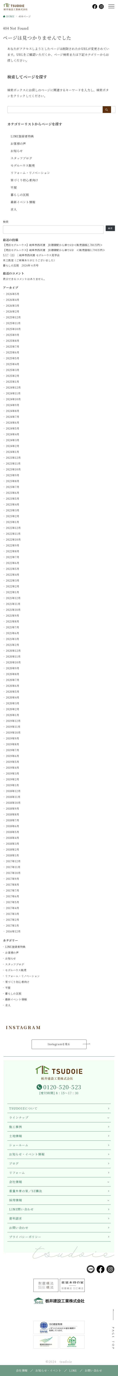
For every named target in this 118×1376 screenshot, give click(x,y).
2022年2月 (12, 586)
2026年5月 (12, 294)
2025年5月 (12, 358)
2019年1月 (12, 785)
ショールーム (19, 1145)
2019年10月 (13, 732)
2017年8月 (12, 884)
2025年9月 (12, 335)
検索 (6, 222)
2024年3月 (12, 440)
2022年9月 (12, 545)
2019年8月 (12, 744)
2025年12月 (13, 317)
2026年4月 (12, 300)
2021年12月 (13, 598)
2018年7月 (12, 820)
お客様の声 (18, 143)
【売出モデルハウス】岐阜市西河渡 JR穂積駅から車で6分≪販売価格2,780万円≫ (52, 245)
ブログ (14, 1163)
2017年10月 (13, 873)
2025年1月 (12, 381)
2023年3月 (12, 510)
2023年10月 (13, 469)
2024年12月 (13, 387)
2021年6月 (12, 633)
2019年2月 (12, 779)
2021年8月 (12, 621)
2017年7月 (12, 890)
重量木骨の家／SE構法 (25, 1191)
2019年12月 (13, 721)
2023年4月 (12, 504)
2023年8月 (12, 481)
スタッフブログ (21, 158)
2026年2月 (12, 311)
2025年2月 (12, 376)
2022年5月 (12, 569)
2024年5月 (12, 428)
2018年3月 (12, 843)
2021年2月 (12, 645)
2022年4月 (12, 574)
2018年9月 (12, 808)
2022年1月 (12, 592)
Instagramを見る (59, 1044)
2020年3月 (12, 703)
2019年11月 (13, 726)
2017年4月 (12, 908)
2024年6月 (12, 422)
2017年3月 (12, 914)
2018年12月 (13, 791)
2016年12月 (13, 931)
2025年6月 (12, 352)
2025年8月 (12, 340)
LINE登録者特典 (22, 136)
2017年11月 (13, 867)
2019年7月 (12, 750)
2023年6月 (12, 493)
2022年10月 (13, 539)
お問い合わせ (19, 1228)
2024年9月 (12, 405)
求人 (14, 209)
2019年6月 (12, 756)
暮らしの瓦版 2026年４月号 (21, 265)
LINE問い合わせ (21, 1209)
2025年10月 (13, 329)
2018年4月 (12, 838)
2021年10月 (13, 610)
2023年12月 (13, 457)
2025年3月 (12, 370)
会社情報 (15, 1182)
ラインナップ (19, 1117)
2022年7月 (12, 557)
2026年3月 (12, 305)
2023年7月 (12, 487)
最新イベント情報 (23, 202)
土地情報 (15, 1136)
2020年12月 (13, 650)
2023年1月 (12, 522)
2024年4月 (12, 434)
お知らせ (17, 151)
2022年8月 (12, 551)
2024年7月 (12, 417)
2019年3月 (12, 773)
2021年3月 (12, 639)
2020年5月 (12, 691)
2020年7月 (12, 680)
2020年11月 (13, 656)
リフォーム (17, 1173)
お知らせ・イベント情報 (27, 1154)
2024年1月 (12, 452)
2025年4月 (12, 364)
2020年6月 (12, 686)
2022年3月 (12, 580)
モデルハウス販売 (23, 165)
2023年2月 (12, 516)
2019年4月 (12, 767)
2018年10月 (13, 803)
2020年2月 (12, 709)
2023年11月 (13, 463)
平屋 (14, 187)
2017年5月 (12, 902)
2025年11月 (13, 323)
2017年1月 (12, 925)
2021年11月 (13, 604)
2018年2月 (12, 849)
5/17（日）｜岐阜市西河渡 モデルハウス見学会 (31, 255)
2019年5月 (12, 762)
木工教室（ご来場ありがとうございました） (29, 260)
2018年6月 (12, 826)
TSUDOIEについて (23, 1108)
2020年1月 (12, 715)
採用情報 (15, 1200)
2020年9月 (12, 668)
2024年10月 (13, 399)
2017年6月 (12, 896)
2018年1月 (12, 855)
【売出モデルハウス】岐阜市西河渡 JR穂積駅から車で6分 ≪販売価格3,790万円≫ (54, 250)
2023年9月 (12, 475)
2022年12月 (13, 528)
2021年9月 (12, 615)
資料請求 (15, 1218)
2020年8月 (12, 674)
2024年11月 (13, 393)
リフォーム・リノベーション (30, 173)
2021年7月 (12, 627)
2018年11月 (13, 797)
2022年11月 (13, 533)
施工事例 (15, 1127)
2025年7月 (12, 346)
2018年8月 (12, 814)
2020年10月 (13, 662)
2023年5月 (12, 498)
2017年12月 (13, 861)
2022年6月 (12, 563)
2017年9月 (12, 879)
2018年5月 (12, 832)
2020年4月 (12, 697)
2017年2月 (12, 919)
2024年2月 (12, 446)
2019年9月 (12, 738)
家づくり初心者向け (24, 180)
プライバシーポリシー (25, 1237)
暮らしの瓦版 (20, 195)
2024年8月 (12, 411)
